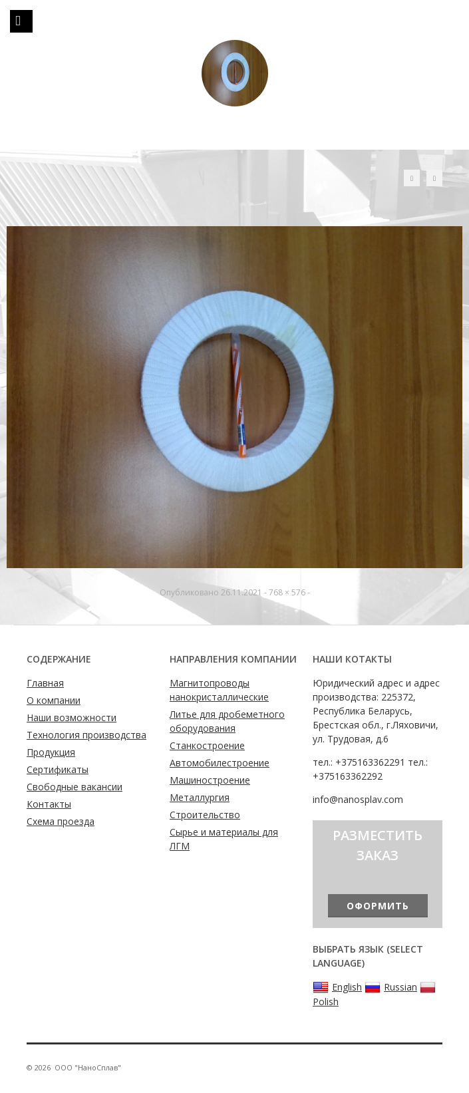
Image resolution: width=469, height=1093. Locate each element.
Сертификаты (57, 769)
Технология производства (86, 734)
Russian (391, 987)
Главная (45, 683)
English (337, 987)
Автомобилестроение (219, 762)
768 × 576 (287, 592)
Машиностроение (210, 780)
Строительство (205, 814)
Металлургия (200, 797)
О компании (53, 700)
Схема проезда (60, 821)
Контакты (49, 804)
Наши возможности (71, 717)
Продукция (51, 752)
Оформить (378, 905)
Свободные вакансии (74, 786)
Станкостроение (207, 745)
